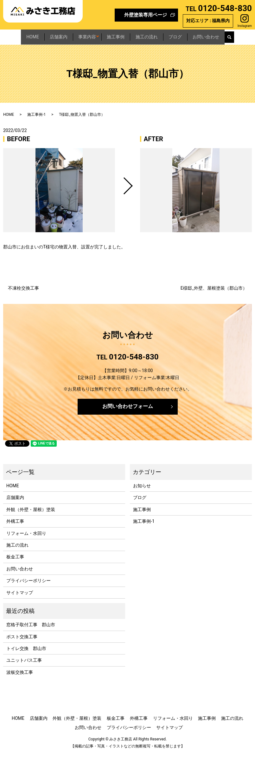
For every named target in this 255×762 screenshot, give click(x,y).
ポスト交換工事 (21, 644)
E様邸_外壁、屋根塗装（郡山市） (214, 296)
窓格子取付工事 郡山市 (30, 633)
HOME (15, 35)
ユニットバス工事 (24, 668)
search (8, 47)
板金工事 (15, 565)
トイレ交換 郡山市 (26, 657)
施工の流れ (157, 35)
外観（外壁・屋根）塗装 (30, 517)
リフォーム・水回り (26, 541)
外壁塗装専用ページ (145, 15)
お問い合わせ (230, 35)
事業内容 (83, 35)
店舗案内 (48, 35)
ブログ (192, 35)
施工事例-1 (36, 123)
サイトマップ (19, 600)
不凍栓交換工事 (23, 296)
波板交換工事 (19, 680)
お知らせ (142, 493)
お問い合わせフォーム (127, 415)
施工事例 (119, 35)
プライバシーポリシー (28, 589)
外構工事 (15, 529)
